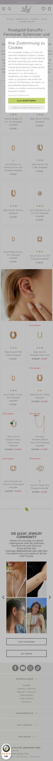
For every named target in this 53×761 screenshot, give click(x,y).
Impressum (13, 95)
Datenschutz (24, 95)
